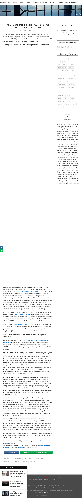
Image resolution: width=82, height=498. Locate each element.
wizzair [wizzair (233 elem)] (74, 104)
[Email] (59, 479)
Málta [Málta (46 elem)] (73, 84)
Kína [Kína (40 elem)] (75, 76)
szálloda (25, 461)
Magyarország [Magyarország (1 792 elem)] (71, 78)
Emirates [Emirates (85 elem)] (71, 67)
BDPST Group (7, 458)
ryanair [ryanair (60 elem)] (59, 92)
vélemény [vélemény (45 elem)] (60, 104)
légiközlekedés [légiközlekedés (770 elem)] (61, 78)
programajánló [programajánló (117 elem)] (70, 87)
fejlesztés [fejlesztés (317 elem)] (60, 70)
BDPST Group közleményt (23, 314)
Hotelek (22, 2)
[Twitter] (31, 479)
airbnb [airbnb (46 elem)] (59, 59)
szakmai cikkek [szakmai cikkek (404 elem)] (61, 95)
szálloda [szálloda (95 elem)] (69, 95)
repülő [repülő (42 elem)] (59, 90)
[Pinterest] (46, 479)
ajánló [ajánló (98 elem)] (65, 59)
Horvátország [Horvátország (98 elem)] (61, 73)
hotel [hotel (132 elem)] (68, 73)
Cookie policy (42, 485)
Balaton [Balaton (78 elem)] (60, 61)
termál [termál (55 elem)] (59, 98)
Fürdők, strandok (12, 2)
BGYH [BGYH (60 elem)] (59, 64)
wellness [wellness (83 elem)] (67, 104)
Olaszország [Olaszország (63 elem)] (61, 87)
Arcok (42, 2)
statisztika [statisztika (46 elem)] (66, 92)
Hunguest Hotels (39, 458)
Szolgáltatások (49, 2)
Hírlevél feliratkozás (54, 488)
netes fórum (17, 437)
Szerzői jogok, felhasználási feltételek (33, 488)
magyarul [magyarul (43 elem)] (60, 81)
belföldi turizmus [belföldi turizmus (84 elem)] (68, 61)
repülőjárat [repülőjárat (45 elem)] (66, 90)
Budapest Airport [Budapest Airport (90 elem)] (62, 67)
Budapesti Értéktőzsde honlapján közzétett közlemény (30, 291)
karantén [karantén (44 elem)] (60, 76)
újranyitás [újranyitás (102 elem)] (60, 107)
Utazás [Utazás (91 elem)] (72, 98)
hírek (25, 458)
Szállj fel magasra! (32, 2)
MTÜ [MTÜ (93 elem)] (69, 84)
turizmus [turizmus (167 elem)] (66, 98)
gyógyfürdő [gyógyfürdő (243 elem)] (74, 70)
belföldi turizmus (17, 458)
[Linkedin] (53, 479)
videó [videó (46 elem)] (69, 101)
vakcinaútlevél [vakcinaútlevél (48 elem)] (61, 101)
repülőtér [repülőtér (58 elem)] (74, 90)
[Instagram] (38, 479)
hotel (30, 458)
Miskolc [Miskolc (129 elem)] (67, 81)
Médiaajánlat (73, 2)
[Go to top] (41, 496)
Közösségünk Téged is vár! (65, 47)
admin (24, 30)
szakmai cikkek (17, 461)
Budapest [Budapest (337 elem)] (72, 64)
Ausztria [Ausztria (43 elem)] (71, 59)
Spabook (2, 2)
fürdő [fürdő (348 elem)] (66, 70)
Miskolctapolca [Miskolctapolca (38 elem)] (61, 84)
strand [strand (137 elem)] (73, 92)
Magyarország (7, 461)
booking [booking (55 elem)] (65, 64)
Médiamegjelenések (62, 2)
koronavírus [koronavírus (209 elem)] (68, 76)
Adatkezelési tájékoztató (57, 485)
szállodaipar (33, 461)
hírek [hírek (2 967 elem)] (74, 73)
